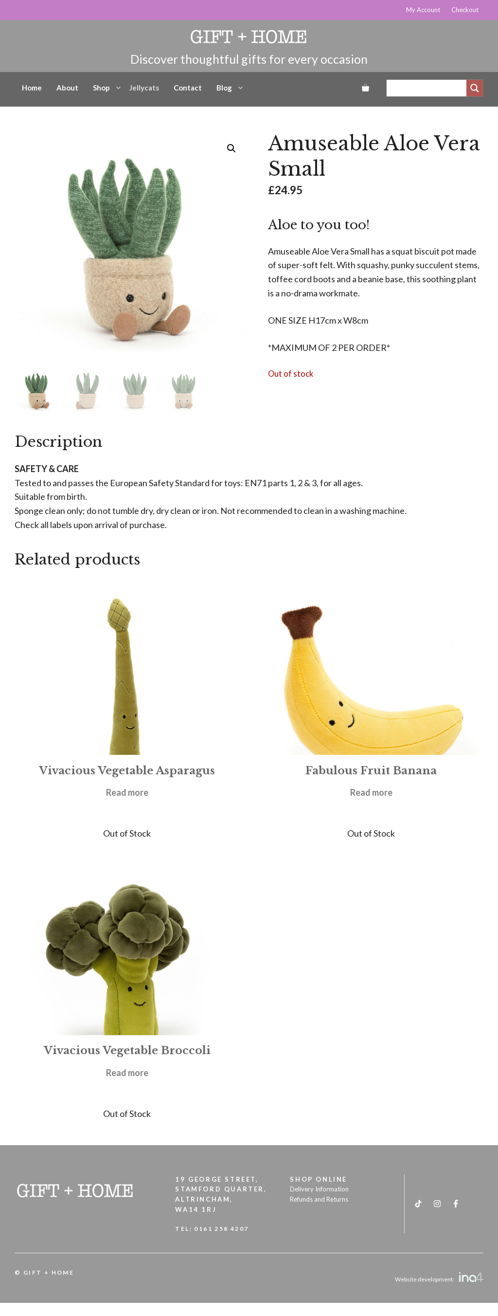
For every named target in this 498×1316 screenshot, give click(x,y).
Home (32, 87)
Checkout (465, 10)
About (67, 87)
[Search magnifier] (474, 88)
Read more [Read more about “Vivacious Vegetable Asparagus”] (127, 792)
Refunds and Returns (319, 1199)
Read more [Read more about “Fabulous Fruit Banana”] (371, 792)
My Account (423, 10)
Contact (188, 87)
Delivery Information (319, 1189)
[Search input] (429, 88)
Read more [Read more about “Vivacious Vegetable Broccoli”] (127, 1072)
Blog (230, 87)
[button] (231, 148)
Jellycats (144, 87)
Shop (107, 87)
